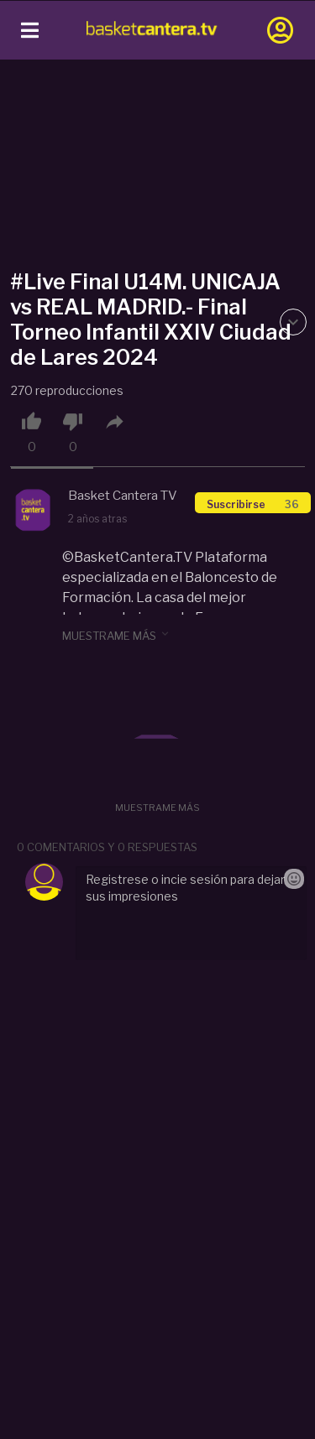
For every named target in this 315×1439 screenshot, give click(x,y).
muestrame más (116, 634)
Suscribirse (253, 504)
